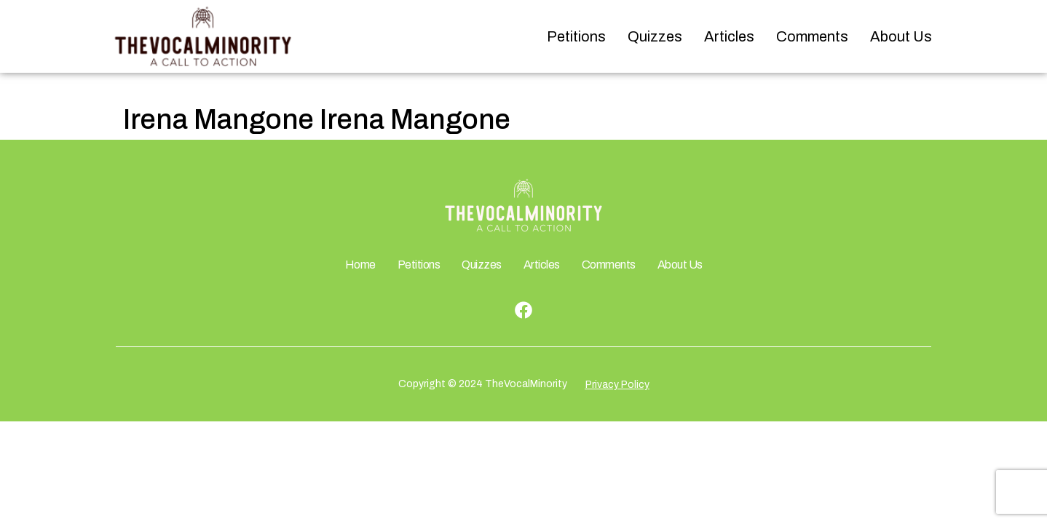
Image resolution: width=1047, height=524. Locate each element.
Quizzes (655, 36)
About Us (901, 36)
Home (360, 264)
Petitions (576, 36)
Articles (729, 36)
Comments (812, 36)
